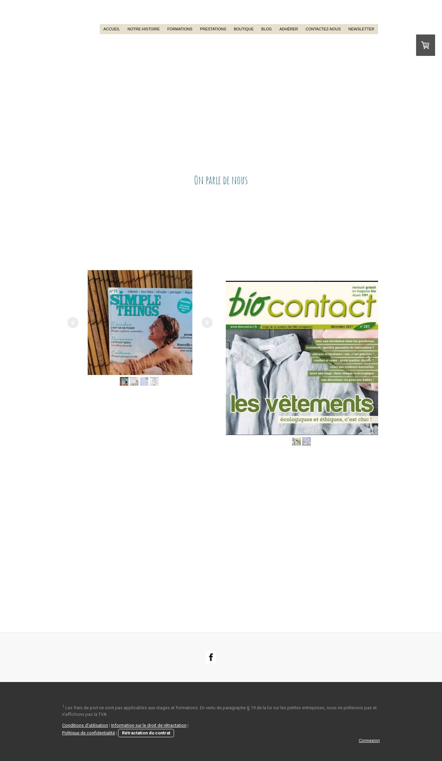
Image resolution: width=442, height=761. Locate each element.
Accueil (112, 29)
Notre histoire (143, 29)
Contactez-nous (323, 29)
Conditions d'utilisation (85, 725)
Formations (180, 29)
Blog (266, 29)
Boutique (243, 29)
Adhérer (288, 29)
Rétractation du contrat (146, 732)
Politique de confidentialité (88, 732)
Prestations (213, 29)
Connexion (369, 740)
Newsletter (361, 29)
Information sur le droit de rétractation (148, 725)
